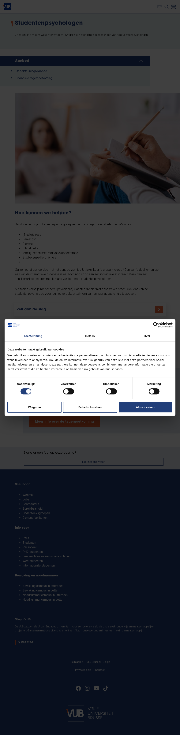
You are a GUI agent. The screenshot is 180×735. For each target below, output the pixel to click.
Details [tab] (90, 336)
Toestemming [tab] (33, 336)
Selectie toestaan (90, 407)
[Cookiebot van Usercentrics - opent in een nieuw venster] (156, 325)
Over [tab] (147, 336)
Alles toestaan (145, 407)
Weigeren (34, 407)
